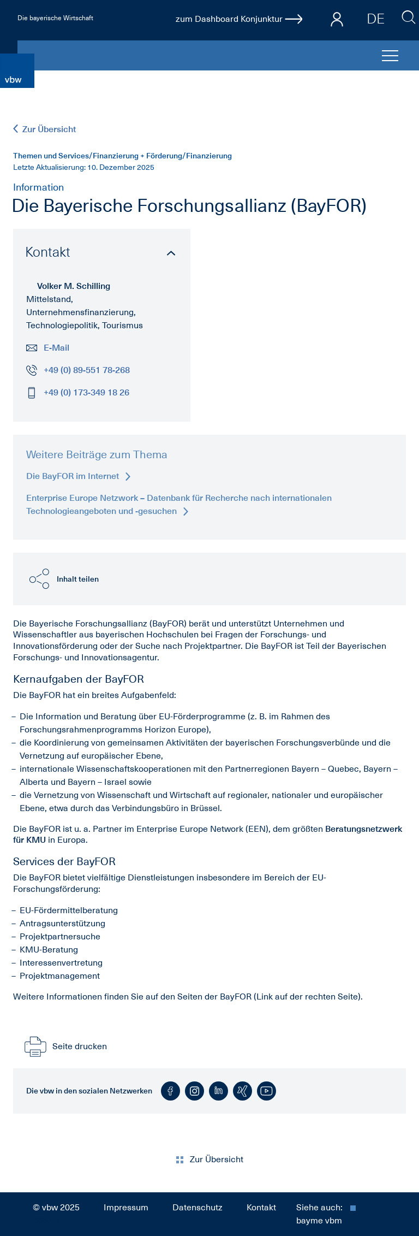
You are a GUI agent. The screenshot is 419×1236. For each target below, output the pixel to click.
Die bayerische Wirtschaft (55, 18)
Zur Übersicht (44, 129)
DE (376, 18)
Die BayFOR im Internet (78, 476)
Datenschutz (197, 1207)
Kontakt (261, 1207)
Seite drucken (64, 1046)
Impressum (126, 1207)
